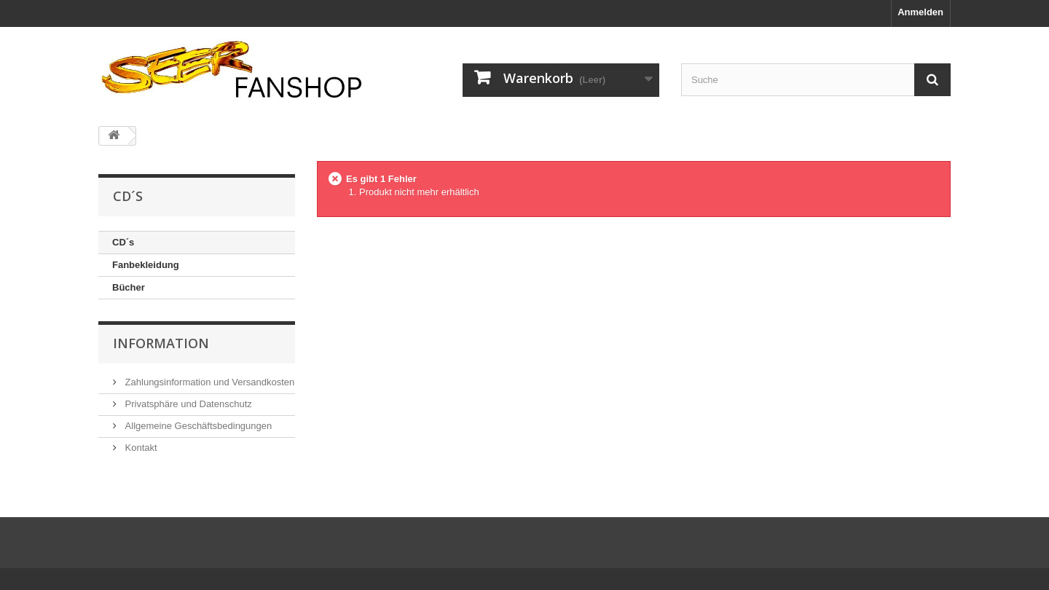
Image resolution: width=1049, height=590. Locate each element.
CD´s (123, 242)
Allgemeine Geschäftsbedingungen (197, 425)
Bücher (128, 287)
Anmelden (920, 12)
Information (161, 343)
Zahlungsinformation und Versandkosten (208, 382)
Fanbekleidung (145, 264)
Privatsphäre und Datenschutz (187, 403)
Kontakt (139, 447)
